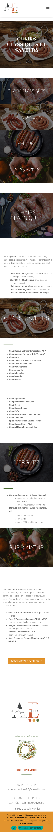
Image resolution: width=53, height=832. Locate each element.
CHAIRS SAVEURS (26, 117)
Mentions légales (26, 741)
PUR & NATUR (26, 170)
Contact (26, 745)
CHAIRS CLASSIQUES (26, 91)
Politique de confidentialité (26, 736)
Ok (14, 828)
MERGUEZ (26, 143)
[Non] (49, 821)
